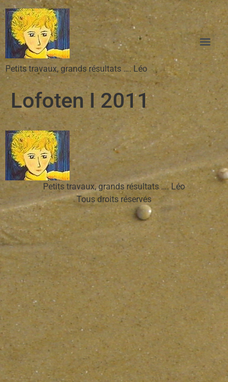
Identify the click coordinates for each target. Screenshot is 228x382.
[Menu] (205, 42)
